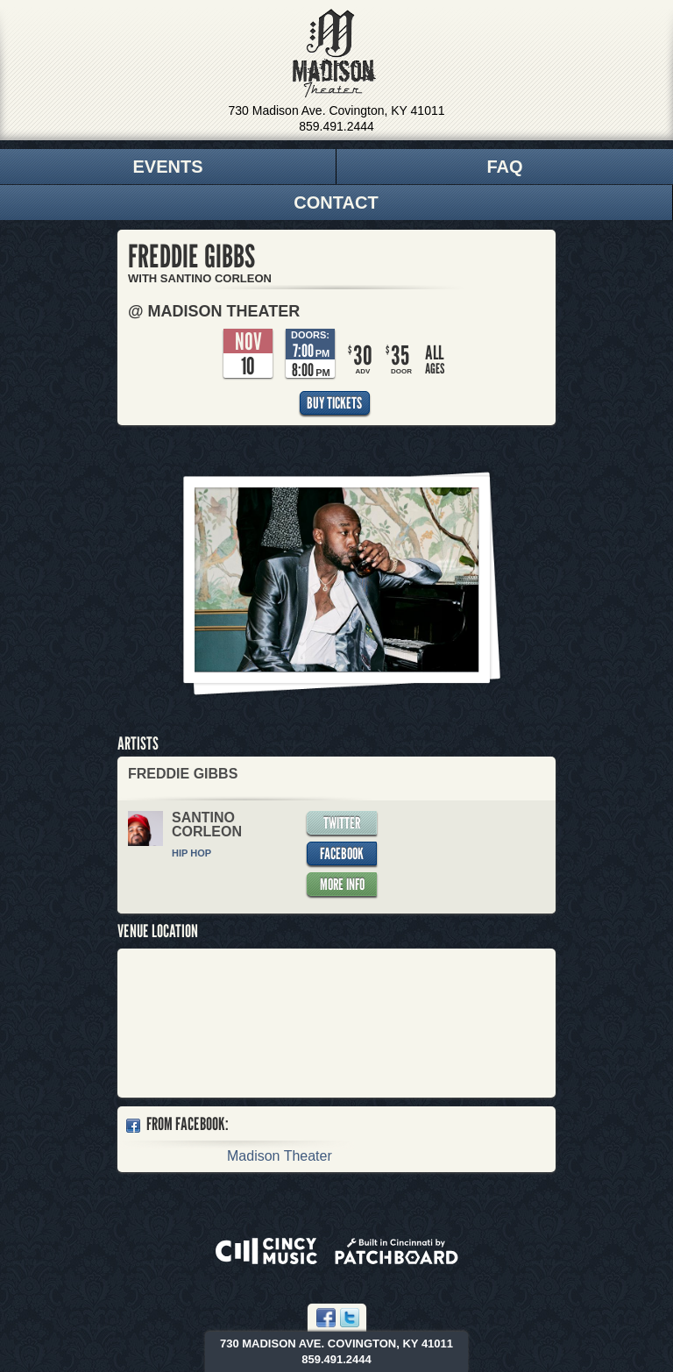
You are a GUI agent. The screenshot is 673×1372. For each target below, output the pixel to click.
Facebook (342, 853)
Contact (336, 202)
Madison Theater (334, 53)
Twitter (341, 823)
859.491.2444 (336, 126)
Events (167, 166)
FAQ (504, 166)
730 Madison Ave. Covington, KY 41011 (337, 110)
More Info (342, 884)
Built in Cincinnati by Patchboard (396, 1251)
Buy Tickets (334, 403)
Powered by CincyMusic (266, 1251)
